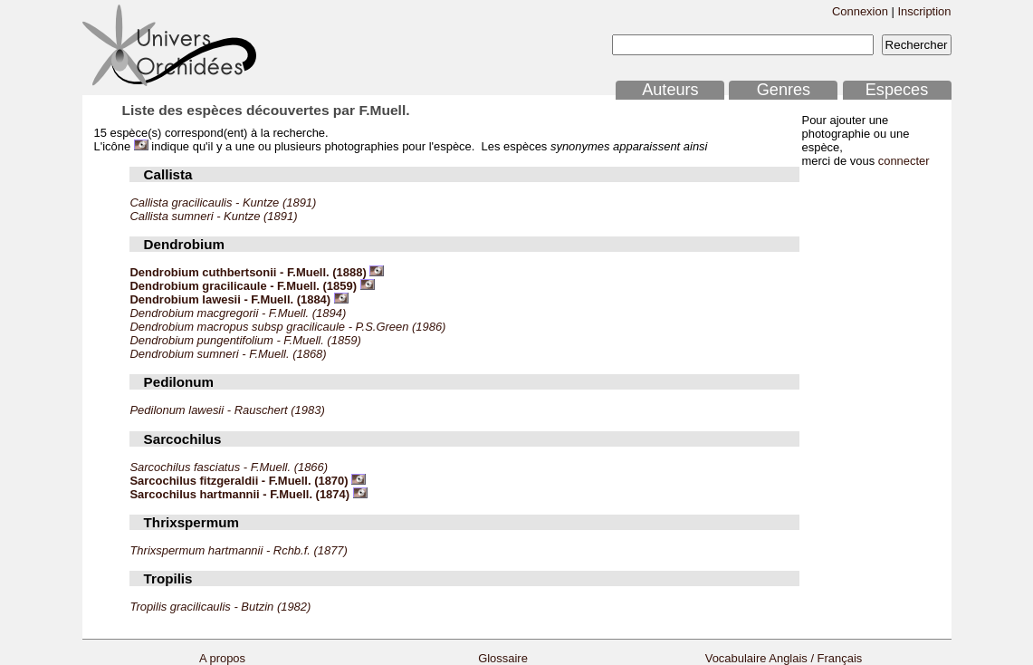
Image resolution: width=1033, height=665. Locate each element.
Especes (897, 90)
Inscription (924, 11)
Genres (783, 90)
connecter (904, 161)
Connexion (860, 11)
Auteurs (670, 90)
